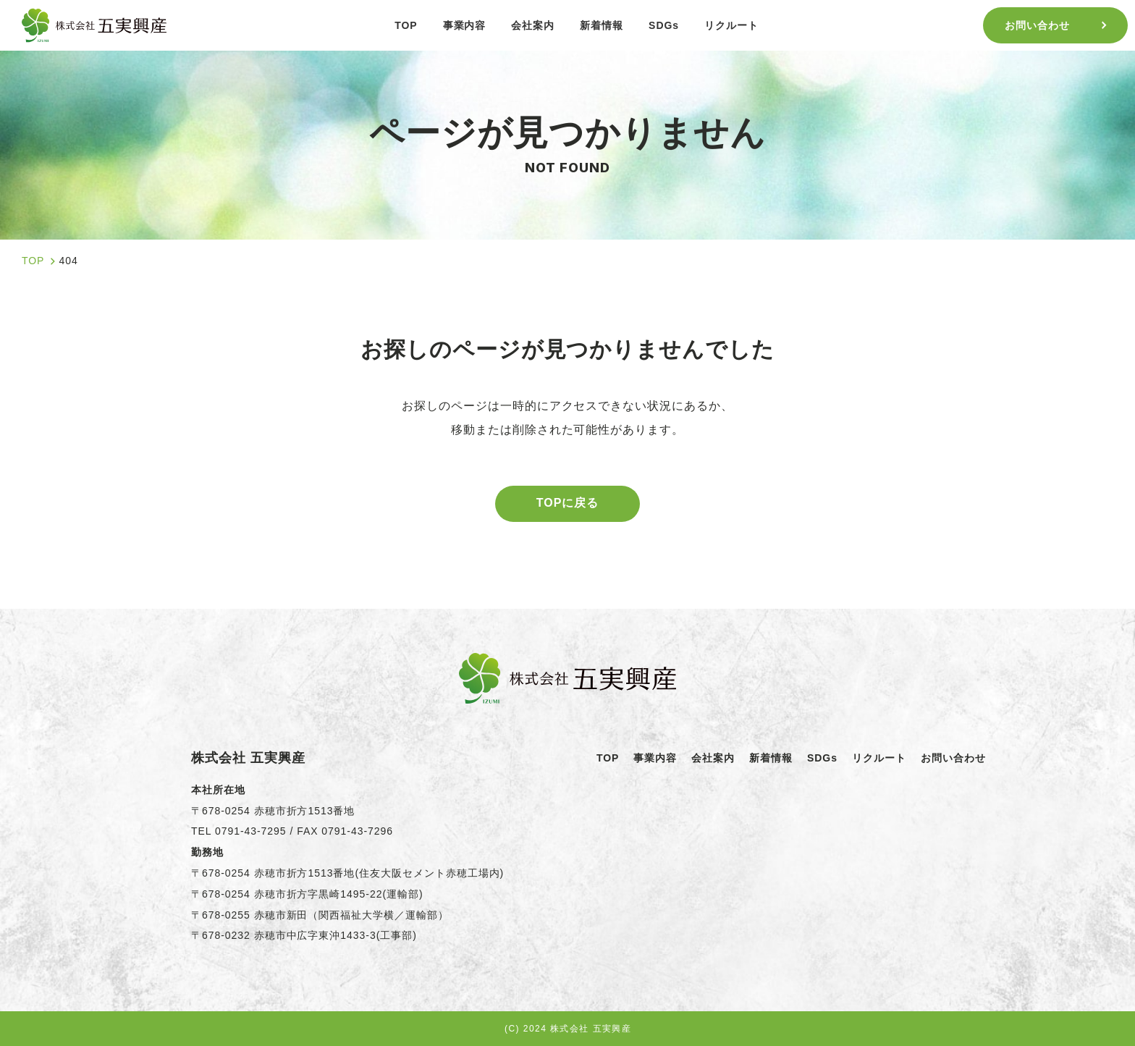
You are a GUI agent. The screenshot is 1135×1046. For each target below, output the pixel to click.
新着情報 (771, 758)
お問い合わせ (953, 758)
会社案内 (713, 758)
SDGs (822, 758)
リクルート (879, 758)
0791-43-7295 (251, 831)
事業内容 (655, 758)
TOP (607, 758)
